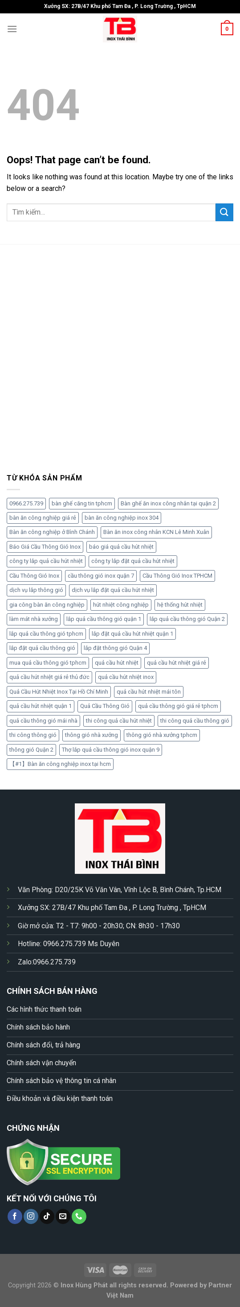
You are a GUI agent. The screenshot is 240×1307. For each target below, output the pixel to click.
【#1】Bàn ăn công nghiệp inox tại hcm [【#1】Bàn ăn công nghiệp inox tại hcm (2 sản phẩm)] (60, 764)
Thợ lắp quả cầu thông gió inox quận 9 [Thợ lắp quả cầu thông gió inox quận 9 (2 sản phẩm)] (110, 749)
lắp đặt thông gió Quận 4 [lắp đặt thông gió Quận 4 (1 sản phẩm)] (115, 648)
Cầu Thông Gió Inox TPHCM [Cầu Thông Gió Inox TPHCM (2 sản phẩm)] (177, 575)
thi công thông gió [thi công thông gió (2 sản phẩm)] (33, 735)
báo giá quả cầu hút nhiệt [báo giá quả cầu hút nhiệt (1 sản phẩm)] (121, 546)
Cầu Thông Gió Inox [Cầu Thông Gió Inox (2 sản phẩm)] (34, 575)
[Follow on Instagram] (31, 1216)
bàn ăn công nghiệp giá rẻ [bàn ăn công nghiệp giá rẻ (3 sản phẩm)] (42, 517)
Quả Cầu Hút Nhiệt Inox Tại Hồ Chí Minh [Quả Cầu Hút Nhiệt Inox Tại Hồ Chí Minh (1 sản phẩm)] (58, 691)
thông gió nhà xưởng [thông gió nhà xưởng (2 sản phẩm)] (91, 735)
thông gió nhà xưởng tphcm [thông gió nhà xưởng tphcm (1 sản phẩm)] (161, 735)
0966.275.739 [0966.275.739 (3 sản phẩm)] (26, 503)
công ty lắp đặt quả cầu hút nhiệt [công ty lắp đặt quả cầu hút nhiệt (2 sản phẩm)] (133, 561)
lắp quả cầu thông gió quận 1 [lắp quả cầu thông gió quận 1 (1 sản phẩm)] (103, 619)
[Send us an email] (63, 1216)
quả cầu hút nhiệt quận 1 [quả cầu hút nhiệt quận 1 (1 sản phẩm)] (40, 706)
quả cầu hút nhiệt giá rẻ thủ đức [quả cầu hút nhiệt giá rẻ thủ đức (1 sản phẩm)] (49, 677)
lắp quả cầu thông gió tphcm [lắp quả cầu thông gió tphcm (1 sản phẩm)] (46, 633)
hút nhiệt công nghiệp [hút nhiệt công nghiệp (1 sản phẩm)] (121, 604)
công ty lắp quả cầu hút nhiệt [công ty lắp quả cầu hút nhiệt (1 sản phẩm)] (46, 561)
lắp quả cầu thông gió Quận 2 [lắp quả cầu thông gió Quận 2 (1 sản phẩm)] (187, 619)
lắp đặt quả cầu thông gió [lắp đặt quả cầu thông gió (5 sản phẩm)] (42, 648)
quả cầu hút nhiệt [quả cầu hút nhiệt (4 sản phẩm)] (116, 662)
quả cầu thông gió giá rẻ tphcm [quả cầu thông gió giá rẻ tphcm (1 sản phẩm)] (178, 706)
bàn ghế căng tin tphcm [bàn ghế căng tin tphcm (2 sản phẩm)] (82, 503)
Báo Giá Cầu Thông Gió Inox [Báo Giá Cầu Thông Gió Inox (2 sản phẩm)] (45, 546)
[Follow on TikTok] (47, 1216)
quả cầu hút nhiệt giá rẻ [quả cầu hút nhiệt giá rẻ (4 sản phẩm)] (176, 662)
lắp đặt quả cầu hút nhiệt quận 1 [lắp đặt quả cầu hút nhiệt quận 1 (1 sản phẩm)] (132, 633)
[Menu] (12, 29)
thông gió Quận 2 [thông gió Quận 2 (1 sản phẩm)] (31, 749)
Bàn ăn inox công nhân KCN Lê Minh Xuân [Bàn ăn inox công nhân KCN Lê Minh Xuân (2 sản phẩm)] (156, 532)
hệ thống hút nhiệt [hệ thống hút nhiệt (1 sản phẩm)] (180, 604)
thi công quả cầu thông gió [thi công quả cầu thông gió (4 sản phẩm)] (194, 720)
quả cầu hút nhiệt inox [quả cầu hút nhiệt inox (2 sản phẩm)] (126, 677)
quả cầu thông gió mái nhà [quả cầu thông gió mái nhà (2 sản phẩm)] (43, 720)
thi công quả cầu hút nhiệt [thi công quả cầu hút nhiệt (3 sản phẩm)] (119, 720)
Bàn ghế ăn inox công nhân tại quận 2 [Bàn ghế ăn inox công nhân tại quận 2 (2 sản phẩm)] (168, 503)
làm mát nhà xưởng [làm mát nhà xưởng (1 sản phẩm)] (33, 619)
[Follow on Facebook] (15, 1216)
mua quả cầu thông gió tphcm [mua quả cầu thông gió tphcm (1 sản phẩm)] (47, 662)
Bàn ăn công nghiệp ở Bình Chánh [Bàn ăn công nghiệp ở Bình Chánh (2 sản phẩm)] (52, 532)
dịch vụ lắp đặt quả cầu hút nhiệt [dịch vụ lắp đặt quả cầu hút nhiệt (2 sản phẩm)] (113, 590)
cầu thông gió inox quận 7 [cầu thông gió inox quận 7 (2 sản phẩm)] (101, 575)
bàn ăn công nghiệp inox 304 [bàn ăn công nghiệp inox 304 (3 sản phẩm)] (122, 517)
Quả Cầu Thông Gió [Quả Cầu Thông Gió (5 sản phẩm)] (105, 706)
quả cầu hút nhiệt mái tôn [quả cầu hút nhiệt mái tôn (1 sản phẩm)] (149, 691)
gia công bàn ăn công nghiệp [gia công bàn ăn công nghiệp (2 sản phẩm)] (47, 604)
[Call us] (79, 1216)
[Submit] (224, 212)
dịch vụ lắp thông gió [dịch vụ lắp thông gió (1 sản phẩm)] (36, 590)
